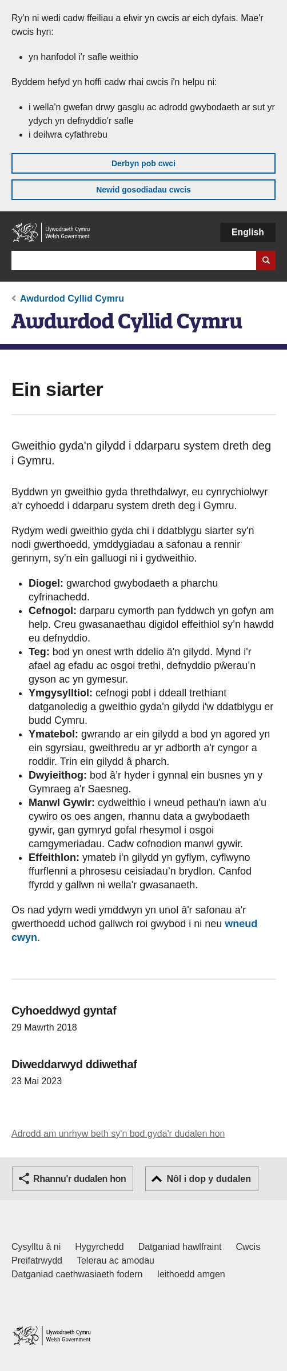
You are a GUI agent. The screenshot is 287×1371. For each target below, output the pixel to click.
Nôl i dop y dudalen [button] (208, 1179)
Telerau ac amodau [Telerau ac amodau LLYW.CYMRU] (115, 1260)
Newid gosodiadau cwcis (143, 189)
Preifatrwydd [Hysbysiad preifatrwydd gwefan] (36, 1260)
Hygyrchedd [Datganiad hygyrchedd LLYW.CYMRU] (99, 1247)
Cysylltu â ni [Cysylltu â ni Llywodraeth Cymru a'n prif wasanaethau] (36, 1247)
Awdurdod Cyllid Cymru (72, 298)
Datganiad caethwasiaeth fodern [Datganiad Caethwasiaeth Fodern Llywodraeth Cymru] (77, 1274)
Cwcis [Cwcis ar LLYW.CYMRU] (248, 1247)
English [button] (248, 232)
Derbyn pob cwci (143, 163)
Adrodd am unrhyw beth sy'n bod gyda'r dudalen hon (118, 1134)
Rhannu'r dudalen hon (79, 1179)
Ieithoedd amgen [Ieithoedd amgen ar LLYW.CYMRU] (191, 1274)
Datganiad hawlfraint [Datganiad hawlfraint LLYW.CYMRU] (180, 1247)
